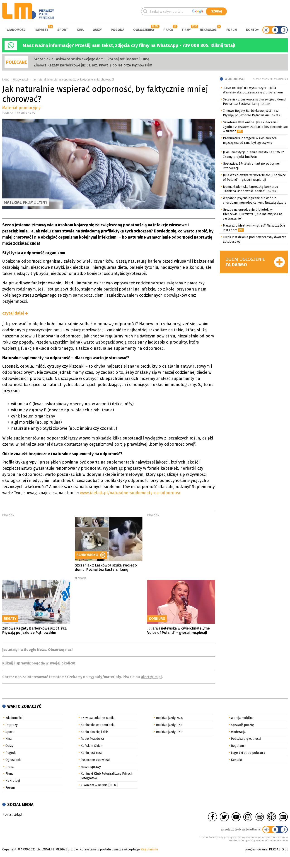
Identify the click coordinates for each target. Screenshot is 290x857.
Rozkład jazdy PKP (169, 732)
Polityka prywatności (246, 739)
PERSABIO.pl (278, 849)
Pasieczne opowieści (95, 760)
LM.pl (5, 79)
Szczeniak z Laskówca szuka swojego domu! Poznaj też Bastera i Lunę (91, 59)
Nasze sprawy (91, 767)
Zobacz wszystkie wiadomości (270, 79)
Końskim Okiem (92, 746)
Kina (80, 30)
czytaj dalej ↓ (15, 313)
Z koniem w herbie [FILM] (99, 785)
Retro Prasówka (92, 739)
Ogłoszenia (143, 30)
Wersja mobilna (242, 718)
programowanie (256, 849)
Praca (168, 30)
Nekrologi (208, 30)
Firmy (186, 30)
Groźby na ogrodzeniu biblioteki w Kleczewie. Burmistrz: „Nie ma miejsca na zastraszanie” (252, 214)
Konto (251, 30)
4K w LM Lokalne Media (97, 718)
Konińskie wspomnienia (97, 725)
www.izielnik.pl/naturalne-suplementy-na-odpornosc (132, 492)
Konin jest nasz (91, 753)
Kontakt (236, 760)
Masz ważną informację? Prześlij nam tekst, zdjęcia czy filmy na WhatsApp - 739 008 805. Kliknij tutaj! (129, 45)
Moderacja (238, 732)
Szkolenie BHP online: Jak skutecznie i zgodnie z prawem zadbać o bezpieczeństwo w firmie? (255, 126)
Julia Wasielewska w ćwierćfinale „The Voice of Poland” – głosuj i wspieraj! (178, 630)
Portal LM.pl (12, 814)
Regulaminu (149, 849)
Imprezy (41, 30)
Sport (62, 30)
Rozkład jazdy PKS (169, 725)
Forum (231, 30)
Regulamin (238, 746)
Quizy (97, 30)
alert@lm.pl (151, 677)
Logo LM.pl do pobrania (248, 753)
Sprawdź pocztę (242, 725)
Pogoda (117, 30)
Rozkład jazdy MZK (169, 718)
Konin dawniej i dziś (95, 732)
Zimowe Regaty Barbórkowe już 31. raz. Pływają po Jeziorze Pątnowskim (93, 65)
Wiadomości (16, 30)
